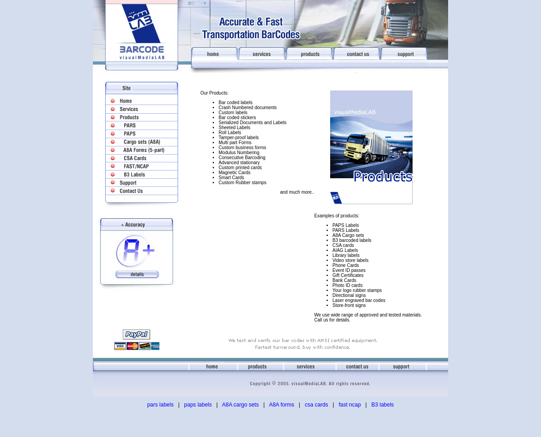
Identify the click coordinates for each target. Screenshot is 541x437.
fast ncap (350, 405)
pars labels (160, 405)
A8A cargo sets (240, 405)
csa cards (316, 405)
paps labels (198, 405)
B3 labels (382, 405)
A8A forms (281, 405)
